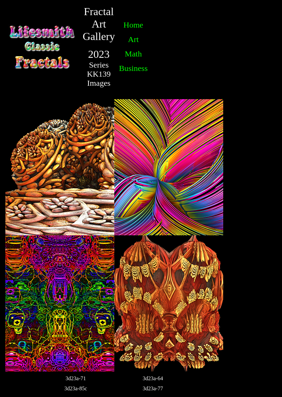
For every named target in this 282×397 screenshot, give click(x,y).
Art (133, 39)
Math (133, 53)
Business (133, 68)
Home (133, 25)
